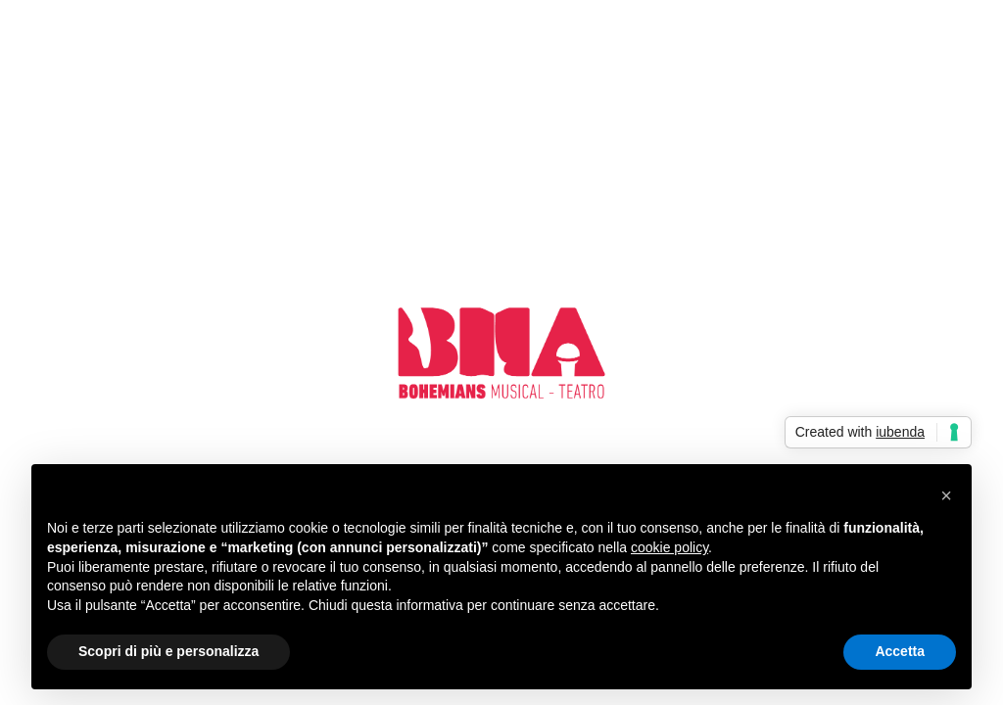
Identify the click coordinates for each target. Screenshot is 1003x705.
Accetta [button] (900, 651)
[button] (946, 495)
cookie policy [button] (669, 547)
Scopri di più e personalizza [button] (168, 651)
